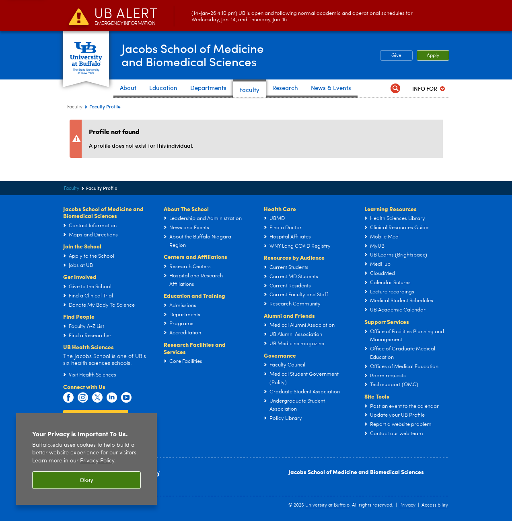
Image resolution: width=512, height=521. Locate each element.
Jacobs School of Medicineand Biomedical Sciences (193, 55)
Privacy (407, 505)
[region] (86, 459)
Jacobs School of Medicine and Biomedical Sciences (356, 472)
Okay (86, 480)
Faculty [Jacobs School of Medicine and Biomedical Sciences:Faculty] (74, 107)
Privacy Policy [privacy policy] (97, 461)
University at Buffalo (327, 505)
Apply (433, 55)
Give (396, 55)
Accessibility (435, 505)
